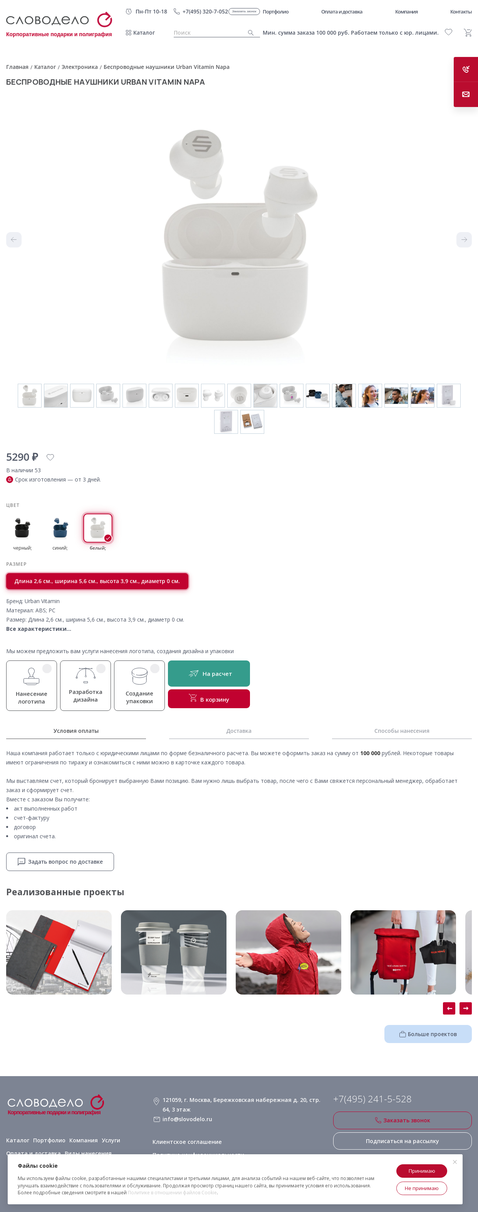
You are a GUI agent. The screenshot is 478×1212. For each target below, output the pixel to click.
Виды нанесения (84, 1150)
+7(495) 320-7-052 (205, 11)
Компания (81, 1137)
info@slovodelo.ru (187, 1116)
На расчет (212, 674)
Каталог (144, 32)
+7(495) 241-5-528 (372, 1098)
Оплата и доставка (32, 1150)
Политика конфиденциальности (198, 1150)
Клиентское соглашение (186, 1137)
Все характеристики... (38, 628)
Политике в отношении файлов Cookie (172, 1192)
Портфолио (48, 1137)
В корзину (212, 699)
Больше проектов (431, 1033)
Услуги (108, 1137)
